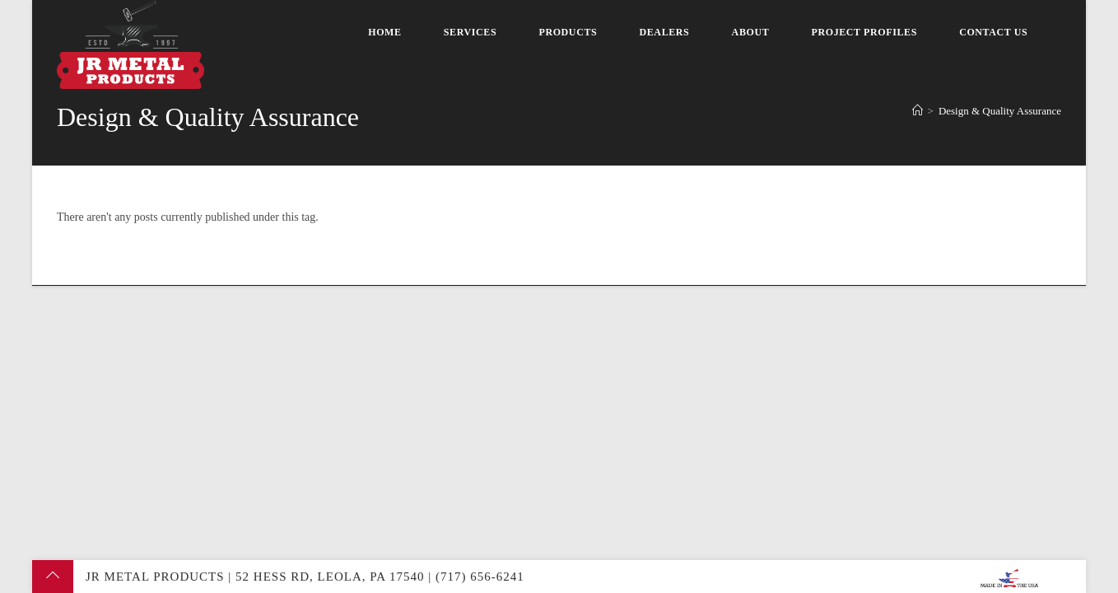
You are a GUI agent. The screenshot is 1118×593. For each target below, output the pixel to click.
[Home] (917, 111)
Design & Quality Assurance (1000, 111)
